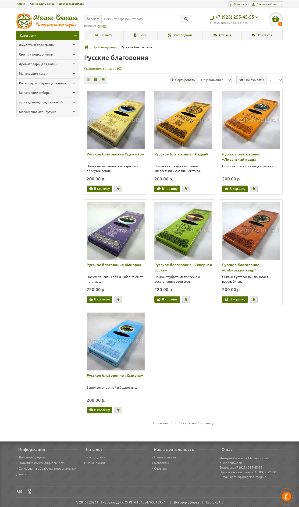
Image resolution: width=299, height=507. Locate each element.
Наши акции (94, 463)
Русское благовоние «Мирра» (114, 265)
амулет (102, 26)
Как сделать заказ (42, 3)
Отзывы (222, 35)
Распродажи (180, 35)
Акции (21, 3)
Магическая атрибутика (47, 112)
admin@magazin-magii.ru (248, 477)
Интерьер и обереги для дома (47, 83)
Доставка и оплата (71, 3)
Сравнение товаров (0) (102, 68)
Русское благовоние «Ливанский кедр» (240, 157)
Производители (105, 47)
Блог (140, 35)
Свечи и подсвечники (47, 54)
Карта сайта (214, 502)
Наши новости (164, 457)
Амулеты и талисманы (47, 45)
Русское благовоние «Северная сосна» (183, 267)
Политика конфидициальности (40, 463)
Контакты (262, 35)
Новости (104, 35)
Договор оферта (186, 502)
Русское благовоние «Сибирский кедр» (240, 267)
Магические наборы (47, 93)
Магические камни (47, 73)
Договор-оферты (30, 457)
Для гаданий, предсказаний (47, 102)
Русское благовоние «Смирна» (115, 375)
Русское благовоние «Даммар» (115, 154)
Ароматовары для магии (47, 64)
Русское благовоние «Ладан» (181, 154)
